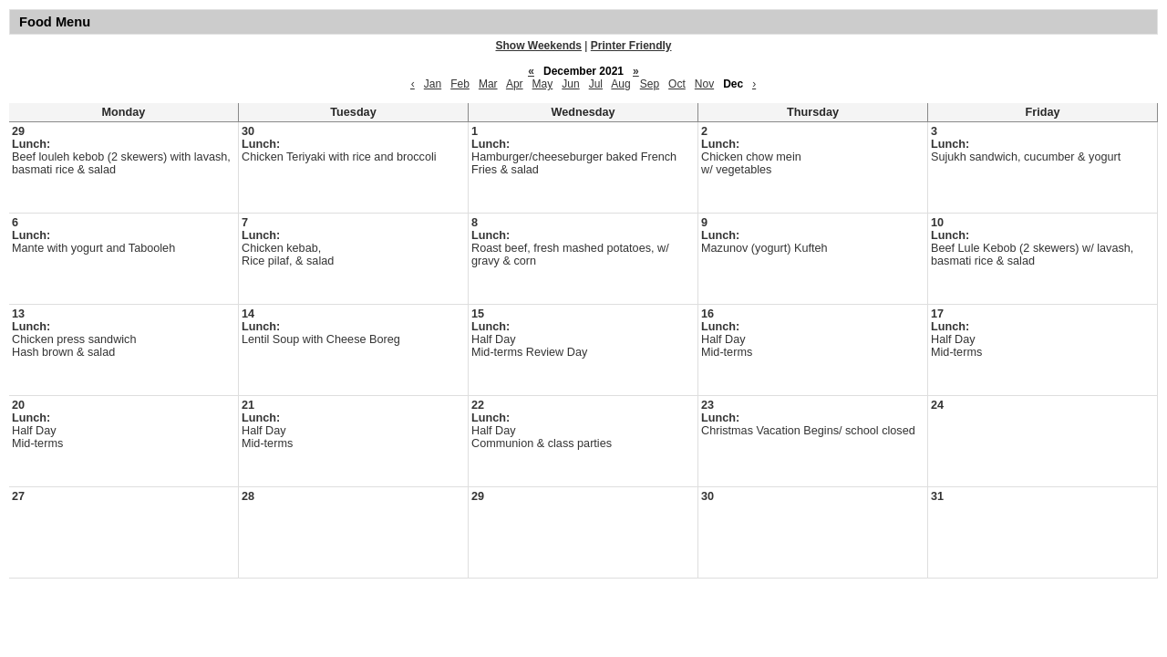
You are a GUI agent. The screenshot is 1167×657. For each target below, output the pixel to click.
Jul (596, 84)
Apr (514, 84)
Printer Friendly (631, 45)
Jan (432, 84)
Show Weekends (539, 45)
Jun (570, 84)
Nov (704, 84)
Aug (620, 84)
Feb (460, 84)
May (542, 84)
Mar (488, 84)
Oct (677, 84)
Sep (649, 84)
